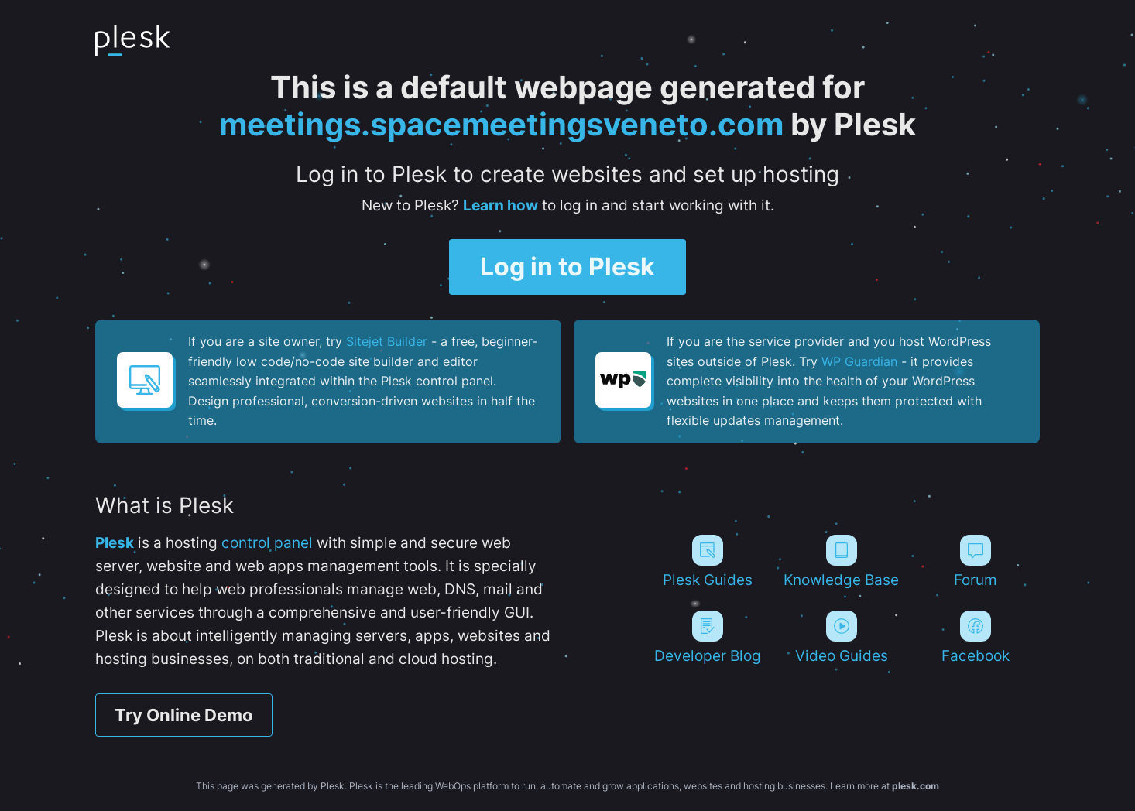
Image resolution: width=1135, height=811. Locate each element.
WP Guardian (859, 361)
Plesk (114, 543)
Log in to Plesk (567, 267)
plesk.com (915, 786)
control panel (267, 543)
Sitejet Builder (386, 341)
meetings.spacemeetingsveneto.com (501, 124)
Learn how (500, 205)
